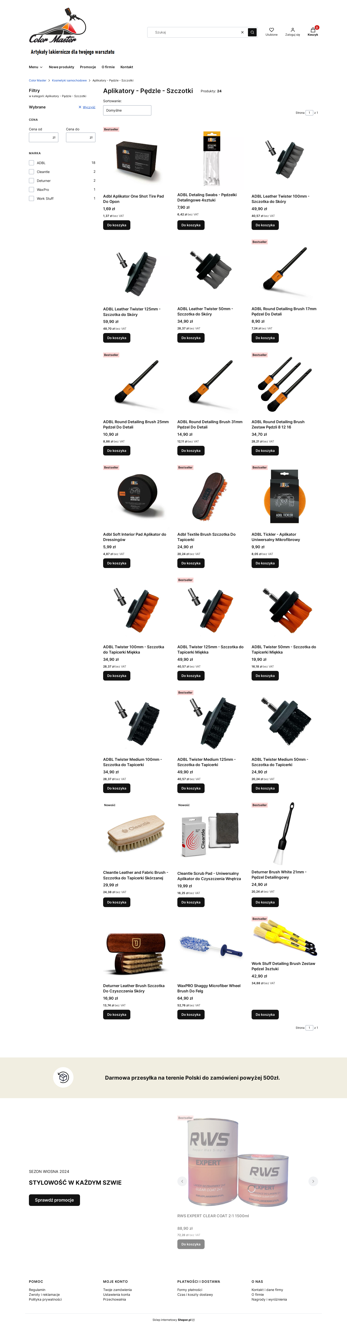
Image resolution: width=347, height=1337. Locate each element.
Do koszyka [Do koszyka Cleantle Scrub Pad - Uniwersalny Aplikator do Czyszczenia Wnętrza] (190, 902)
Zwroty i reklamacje (44, 1294)
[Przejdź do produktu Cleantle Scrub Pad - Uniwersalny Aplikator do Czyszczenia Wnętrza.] (210, 835)
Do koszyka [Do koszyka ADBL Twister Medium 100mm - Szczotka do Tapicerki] (116, 788)
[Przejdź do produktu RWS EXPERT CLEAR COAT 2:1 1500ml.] (237, 1162)
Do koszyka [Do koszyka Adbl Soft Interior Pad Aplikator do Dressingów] (116, 563)
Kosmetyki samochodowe (69, 80)
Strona (300, 112)
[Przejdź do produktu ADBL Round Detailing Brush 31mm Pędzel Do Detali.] (210, 384)
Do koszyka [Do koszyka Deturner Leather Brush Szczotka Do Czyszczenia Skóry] (116, 1014)
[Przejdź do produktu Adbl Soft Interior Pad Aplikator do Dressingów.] (136, 496)
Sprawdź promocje (54, 1200)
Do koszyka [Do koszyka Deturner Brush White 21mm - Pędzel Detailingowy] (265, 902)
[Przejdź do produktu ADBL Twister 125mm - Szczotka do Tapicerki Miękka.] (210, 609)
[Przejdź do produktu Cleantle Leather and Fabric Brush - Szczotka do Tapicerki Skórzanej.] (136, 834)
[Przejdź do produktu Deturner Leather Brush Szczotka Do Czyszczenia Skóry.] (136, 948)
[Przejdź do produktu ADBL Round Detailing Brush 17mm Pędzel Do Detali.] (285, 271)
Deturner (44, 181)
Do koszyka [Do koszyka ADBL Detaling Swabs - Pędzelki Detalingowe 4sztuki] (190, 225)
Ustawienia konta (116, 1294)
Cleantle (43, 172)
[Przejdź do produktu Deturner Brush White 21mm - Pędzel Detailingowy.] (285, 834)
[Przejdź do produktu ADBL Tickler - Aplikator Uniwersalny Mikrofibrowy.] (285, 496)
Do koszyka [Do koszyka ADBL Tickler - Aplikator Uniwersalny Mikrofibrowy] (265, 563)
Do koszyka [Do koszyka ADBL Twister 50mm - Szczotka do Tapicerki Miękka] (265, 676)
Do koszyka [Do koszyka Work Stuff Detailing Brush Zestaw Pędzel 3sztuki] (265, 1014)
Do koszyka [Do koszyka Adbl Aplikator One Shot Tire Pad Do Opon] (116, 225)
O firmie (258, 1294)
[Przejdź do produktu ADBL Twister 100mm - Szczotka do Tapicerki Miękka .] (136, 609)
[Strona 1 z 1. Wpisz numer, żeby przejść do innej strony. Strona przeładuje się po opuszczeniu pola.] (309, 112)
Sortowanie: (112, 101)
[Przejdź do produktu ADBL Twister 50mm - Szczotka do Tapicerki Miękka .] (285, 609)
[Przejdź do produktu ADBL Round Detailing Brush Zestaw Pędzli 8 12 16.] (285, 384)
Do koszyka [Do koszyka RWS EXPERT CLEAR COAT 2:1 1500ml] (190, 1244)
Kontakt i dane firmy (267, 1290)
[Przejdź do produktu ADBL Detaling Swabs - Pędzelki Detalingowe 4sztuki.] (210, 157)
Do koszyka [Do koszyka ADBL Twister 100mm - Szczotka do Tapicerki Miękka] (116, 676)
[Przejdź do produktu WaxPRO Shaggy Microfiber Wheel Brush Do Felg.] (210, 948)
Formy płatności (189, 1290)
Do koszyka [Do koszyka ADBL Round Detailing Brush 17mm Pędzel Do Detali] (265, 338)
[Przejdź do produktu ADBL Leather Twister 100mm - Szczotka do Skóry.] (285, 158)
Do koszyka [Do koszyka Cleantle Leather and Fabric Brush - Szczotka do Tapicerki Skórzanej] (116, 902)
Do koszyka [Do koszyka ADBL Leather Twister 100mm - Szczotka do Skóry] (265, 225)
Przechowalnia (114, 1299)
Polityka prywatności (45, 1299)
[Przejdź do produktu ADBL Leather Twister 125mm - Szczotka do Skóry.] (136, 271)
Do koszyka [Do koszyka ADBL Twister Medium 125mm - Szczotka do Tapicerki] (190, 788)
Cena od (35, 129)
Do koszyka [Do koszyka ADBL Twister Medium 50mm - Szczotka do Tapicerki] (265, 788)
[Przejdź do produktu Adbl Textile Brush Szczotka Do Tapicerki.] (210, 496)
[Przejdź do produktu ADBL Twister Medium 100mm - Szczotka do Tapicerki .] (136, 721)
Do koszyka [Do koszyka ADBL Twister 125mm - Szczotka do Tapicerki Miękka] (190, 676)
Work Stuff (45, 198)
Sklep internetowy (172, 1320)
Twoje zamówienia (117, 1290)
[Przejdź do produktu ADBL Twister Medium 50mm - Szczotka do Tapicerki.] (285, 721)
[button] (252, 32)
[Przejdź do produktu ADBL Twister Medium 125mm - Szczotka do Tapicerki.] (210, 721)
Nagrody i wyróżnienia (269, 1299)
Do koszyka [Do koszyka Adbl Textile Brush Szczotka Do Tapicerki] (190, 563)
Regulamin (37, 1290)
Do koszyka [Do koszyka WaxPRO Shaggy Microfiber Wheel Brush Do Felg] (190, 1014)
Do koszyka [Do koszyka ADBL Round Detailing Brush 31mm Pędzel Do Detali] (190, 450)
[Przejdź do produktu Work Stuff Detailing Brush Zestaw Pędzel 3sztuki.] (285, 937)
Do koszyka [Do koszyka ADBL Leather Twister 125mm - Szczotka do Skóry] (116, 338)
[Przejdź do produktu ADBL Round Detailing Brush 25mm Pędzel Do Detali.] (136, 384)
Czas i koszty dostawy (195, 1294)
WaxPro (43, 189)
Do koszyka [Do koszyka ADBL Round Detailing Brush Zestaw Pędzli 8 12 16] (265, 450)
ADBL (41, 163)
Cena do (72, 129)
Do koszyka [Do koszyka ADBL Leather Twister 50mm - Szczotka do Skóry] (190, 338)
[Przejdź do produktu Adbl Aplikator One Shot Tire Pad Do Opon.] (136, 158)
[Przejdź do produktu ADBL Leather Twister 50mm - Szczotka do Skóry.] (210, 271)
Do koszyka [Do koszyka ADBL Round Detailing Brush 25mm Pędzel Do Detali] (116, 450)
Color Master (37, 80)
